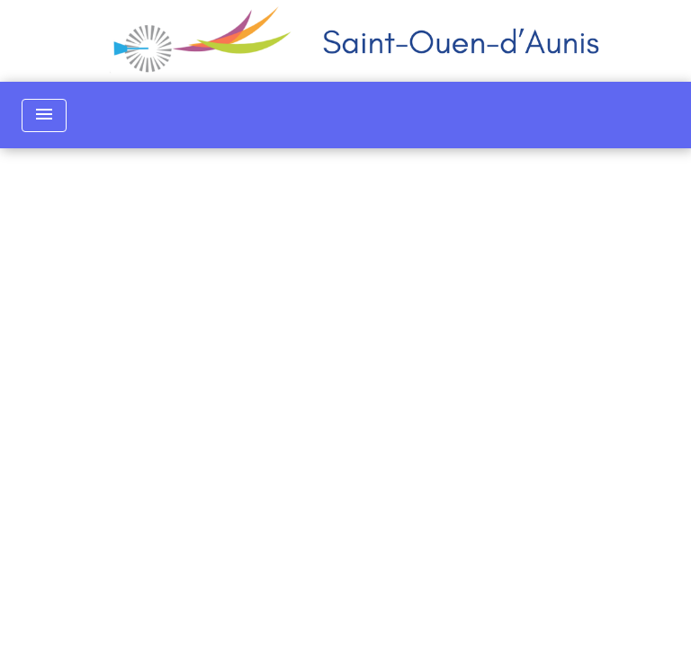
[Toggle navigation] (44, 115)
